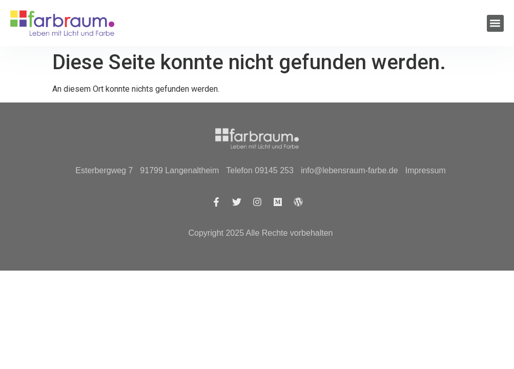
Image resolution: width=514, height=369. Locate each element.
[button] (495, 23)
